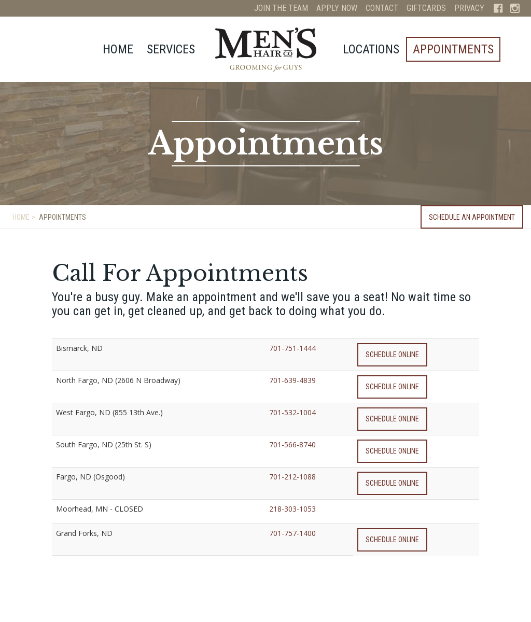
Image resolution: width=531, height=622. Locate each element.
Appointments (453, 49)
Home (118, 49)
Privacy (469, 8)
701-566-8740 (292, 444)
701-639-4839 (292, 380)
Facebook (498, 8)
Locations (371, 49)
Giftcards (426, 8)
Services (171, 49)
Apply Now (336, 8)
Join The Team (281, 8)
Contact (382, 8)
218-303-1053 (292, 509)
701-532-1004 (292, 412)
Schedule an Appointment (472, 217)
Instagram (515, 8)
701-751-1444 (292, 348)
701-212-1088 (292, 477)
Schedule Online (392, 354)
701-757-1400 (292, 533)
